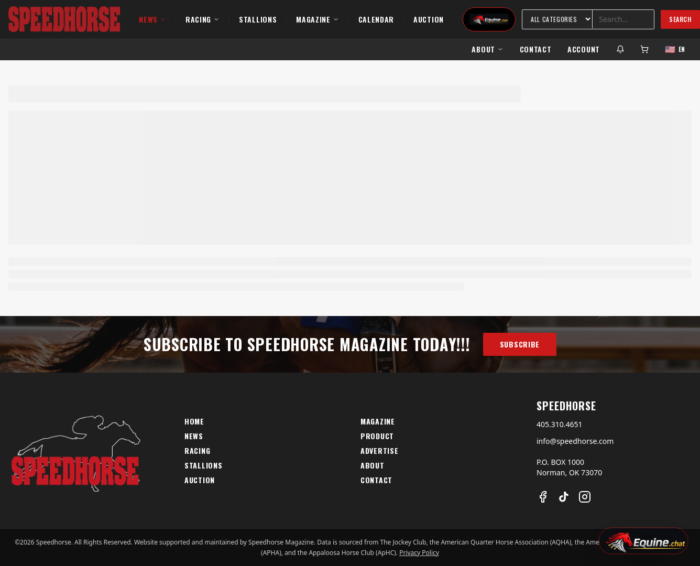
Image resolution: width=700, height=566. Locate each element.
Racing (202, 19)
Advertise (379, 450)
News (152, 19)
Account (583, 49)
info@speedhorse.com (575, 441)
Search (680, 19)
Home (194, 421)
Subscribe (520, 344)
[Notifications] (620, 49)
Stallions (258, 19)
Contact (536, 49)
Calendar (376, 19)
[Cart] (644, 49)
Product (377, 436)
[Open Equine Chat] (643, 540)
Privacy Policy (419, 552)
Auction (428, 19)
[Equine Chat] (489, 19)
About (488, 49)
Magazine (317, 19)
